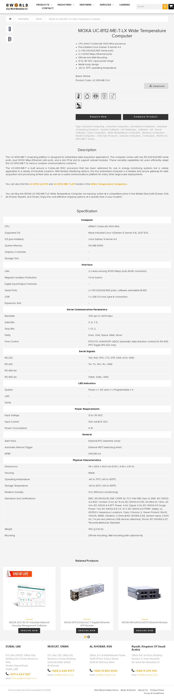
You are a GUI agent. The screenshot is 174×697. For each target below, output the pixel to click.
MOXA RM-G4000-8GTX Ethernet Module (145, 622)
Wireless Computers (153, 133)
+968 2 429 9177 (62, 671)
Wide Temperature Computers (124, 133)
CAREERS (124, 5)
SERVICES (105, 5)
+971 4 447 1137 (19, 674)
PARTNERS (86, 5)
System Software (110, 129)
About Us (143, 690)
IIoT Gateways (128, 129)
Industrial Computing (93, 126)
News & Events (128, 690)
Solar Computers (96, 133)
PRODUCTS (42, 5)
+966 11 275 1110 (146, 671)
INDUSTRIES (64, 5)
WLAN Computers (85, 136)
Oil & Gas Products (107, 136)
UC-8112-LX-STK (38, 184)
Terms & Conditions (154, 693)
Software (143, 129)
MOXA (39, 19)
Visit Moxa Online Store (106, 690)
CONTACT (48, 8)
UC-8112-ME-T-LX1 (64, 184)
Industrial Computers (117, 126)
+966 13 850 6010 (105, 671)
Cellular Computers (130, 136)
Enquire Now (98, 117)
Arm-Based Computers (143, 126)
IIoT (151, 129)
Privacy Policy (157, 690)
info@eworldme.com (64, 675)
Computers (148, 136)
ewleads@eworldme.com (24, 678)
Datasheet (156, 86)
